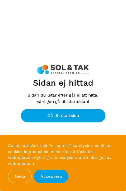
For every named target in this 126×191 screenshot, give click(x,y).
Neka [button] (20, 176)
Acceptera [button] (51, 176)
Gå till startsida (63, 115)
